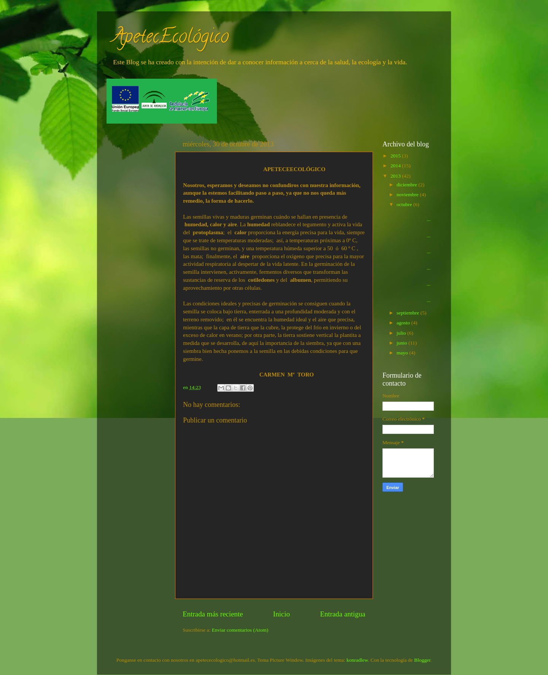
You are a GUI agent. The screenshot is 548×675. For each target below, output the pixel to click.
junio (402, 343)
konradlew (357, 660)
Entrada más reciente (213, 614)
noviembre (408, 194)
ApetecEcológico (170, 38)
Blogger (422, 660)
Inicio (281, 614)
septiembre (409, 313)
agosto (404, 323)
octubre (405, 204)
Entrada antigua (342, 614)
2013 (396, 176)
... (414, 216)
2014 (396, 165)
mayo (403, 353)
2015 (396, 156)
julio (402, 333)
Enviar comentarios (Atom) (240, 630)
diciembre (407, 184)
